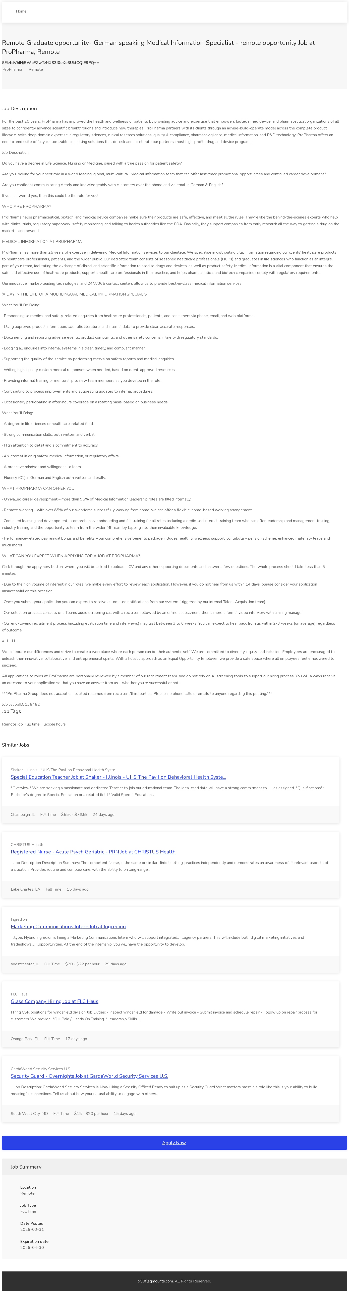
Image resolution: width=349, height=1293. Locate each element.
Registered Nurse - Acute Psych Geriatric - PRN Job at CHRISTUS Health (93, 851)
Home (21, 9)
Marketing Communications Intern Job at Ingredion (68, 926)
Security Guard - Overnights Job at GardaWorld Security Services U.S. (89, 1076)
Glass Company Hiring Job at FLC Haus (54, 1001)
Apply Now (174, 1143)
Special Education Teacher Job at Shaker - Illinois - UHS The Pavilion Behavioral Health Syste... (118, 777)
